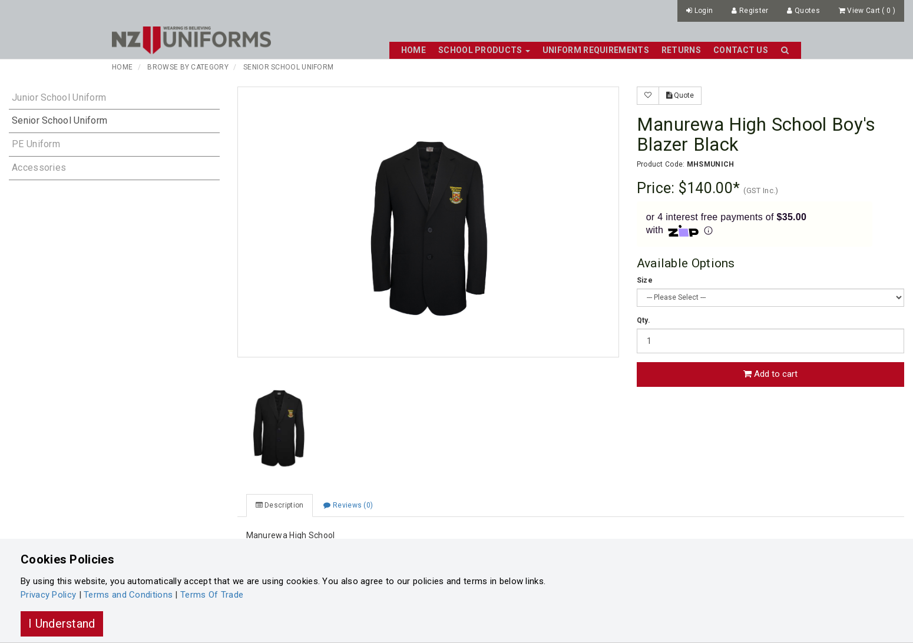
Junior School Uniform (59, 97)
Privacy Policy (48, 594)
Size (645, 280)
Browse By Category (187, 67)
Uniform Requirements (595, 50)
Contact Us (740, 50)
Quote (680, 95)
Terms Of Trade (211, 594)
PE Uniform (36, 144)
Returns (681, 50)
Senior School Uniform (288, 67)
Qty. (643, 320)
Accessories (39, 167)
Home (413, 50)
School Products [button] (484, 50)
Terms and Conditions (128, 594)
